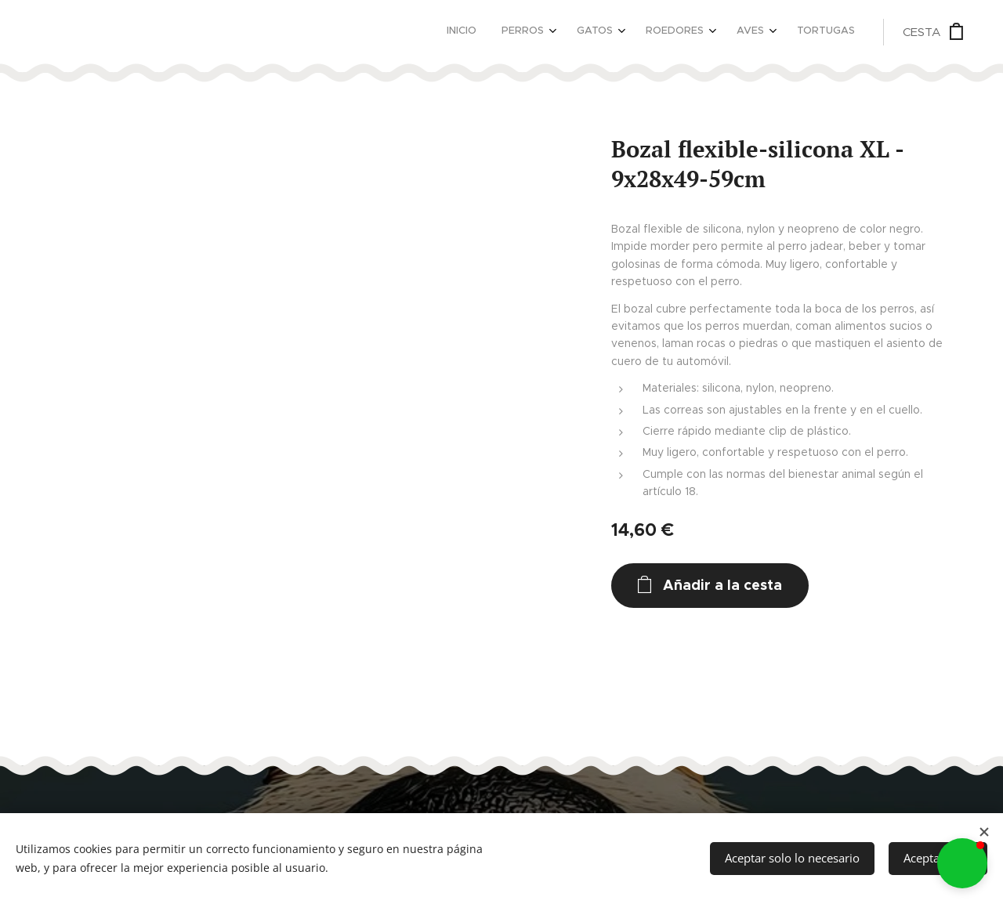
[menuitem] (702, 32)
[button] (962, 863)
